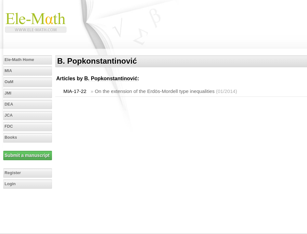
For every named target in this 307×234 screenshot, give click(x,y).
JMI (8, 93)
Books (11, 137)
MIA (8, 71)
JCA (9, 115)
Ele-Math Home (19, 60)
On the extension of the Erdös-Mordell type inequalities (155, 91)
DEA (9, 104)
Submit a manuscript (27, 155)
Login (10, 184)
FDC (9, 126)
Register (13, 173)
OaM (9, 82)
